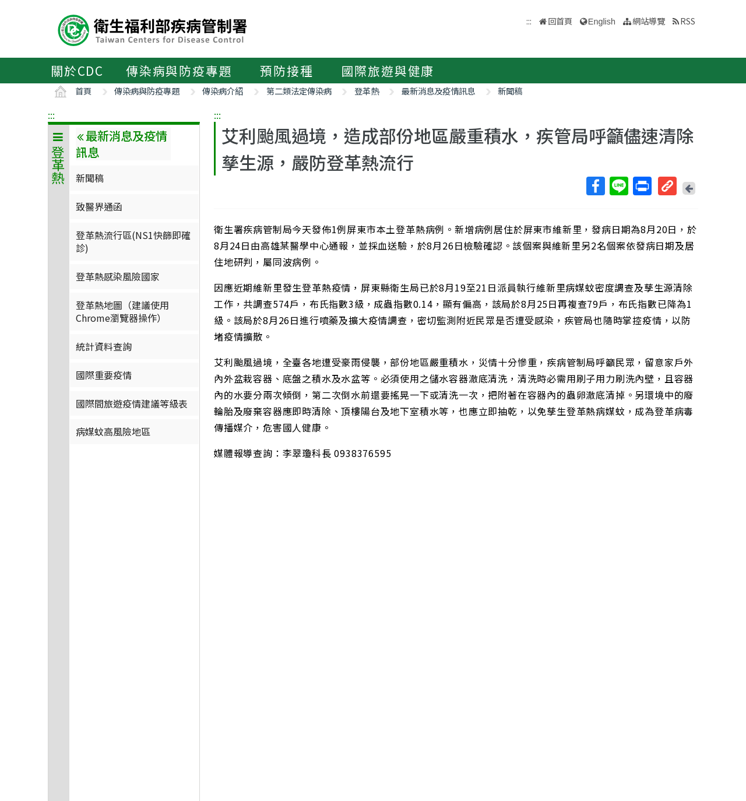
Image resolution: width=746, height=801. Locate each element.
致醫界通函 (99, 206)
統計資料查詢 (104, 346)
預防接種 (286, 70)
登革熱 (366, 91)
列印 (642, 186)
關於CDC (77, 70)
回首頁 (560, 21)
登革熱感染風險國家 (118, 276)
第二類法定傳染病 (299, 91)
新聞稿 (510, 91)
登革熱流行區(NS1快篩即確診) (133, 241)
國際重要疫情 (104, 375)
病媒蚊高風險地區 (113, 431)
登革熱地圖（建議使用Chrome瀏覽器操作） (122, 311)
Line (618, 186)
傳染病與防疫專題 (179, 70)
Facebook (595, 186)
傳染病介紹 (222, 91)
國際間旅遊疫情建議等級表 (132, 403)
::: (51, 115)
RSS (687, 21)
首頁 (83, 91)
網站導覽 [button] (648, 21)
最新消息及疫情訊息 (438, 91)
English (601, 21)
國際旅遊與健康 (388, 70)
